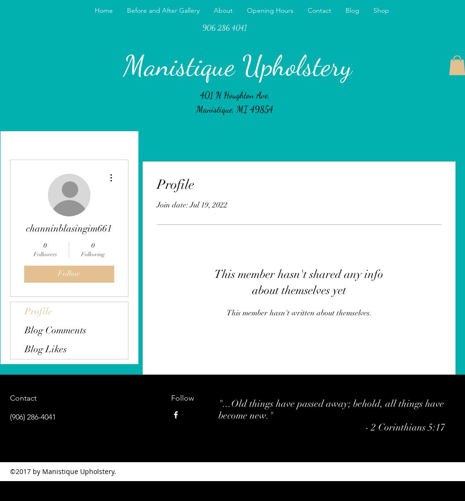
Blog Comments (55, 330)
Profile (39, 311)
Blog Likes (46, 349)
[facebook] (176, 415)
